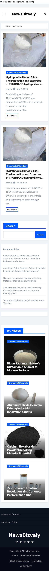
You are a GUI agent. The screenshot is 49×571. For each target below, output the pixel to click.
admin (9, 89)
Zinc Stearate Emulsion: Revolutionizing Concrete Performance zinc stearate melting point (22, 290)
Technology (36, 561)
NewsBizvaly (24, 14)
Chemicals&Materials (16, 72)
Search (10, 225)
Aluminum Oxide (9, 522)
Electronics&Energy (19, 561)
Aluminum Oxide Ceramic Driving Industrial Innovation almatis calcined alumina (24, 269)
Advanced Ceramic (10, 514)
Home (15, 555)
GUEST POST (26, 566)
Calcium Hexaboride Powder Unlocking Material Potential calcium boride (22, 279)
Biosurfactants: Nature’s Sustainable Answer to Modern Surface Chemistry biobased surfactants (21, 258)
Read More (12, 116)
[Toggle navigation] (4, 14)
